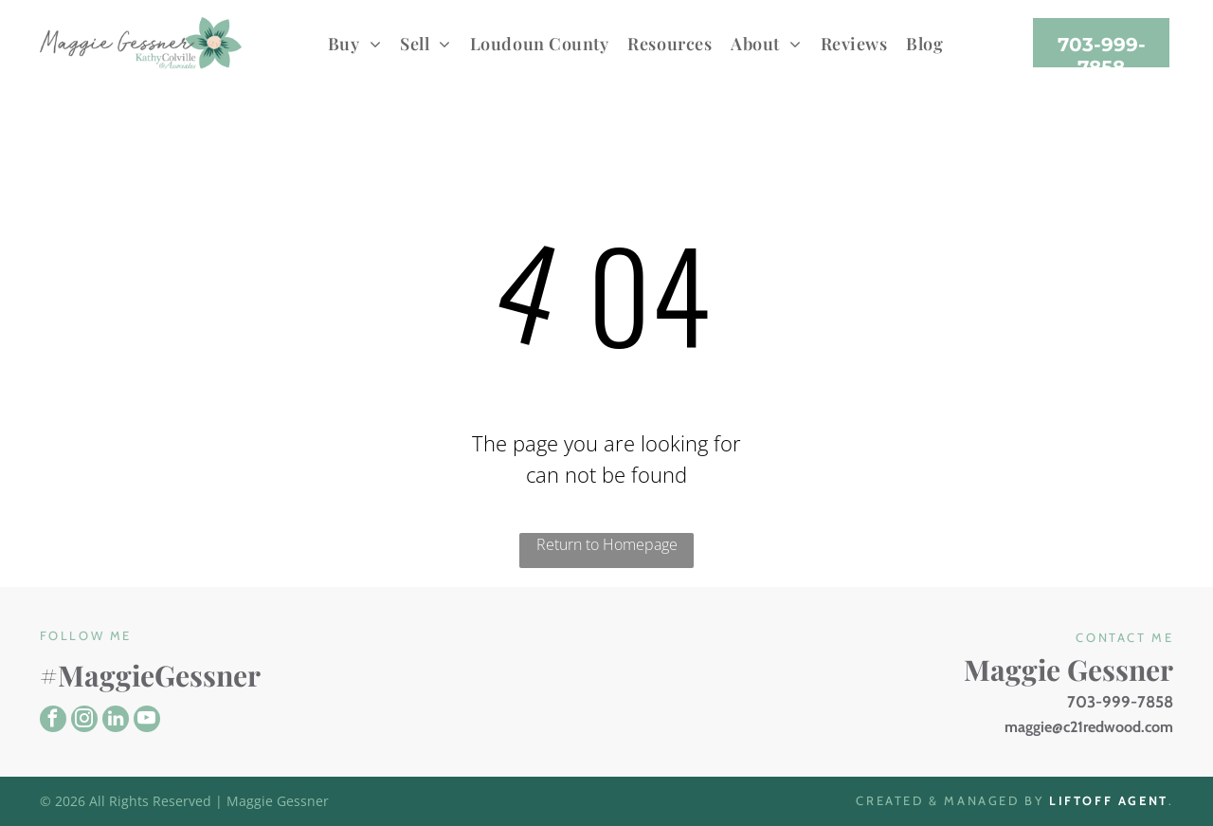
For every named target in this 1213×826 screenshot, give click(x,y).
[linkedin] (115, 721)
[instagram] (84, 721)
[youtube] (147, 721)
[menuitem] (354, 43)
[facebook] (53, 721)
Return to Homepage (607, 544)
